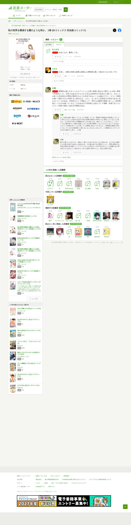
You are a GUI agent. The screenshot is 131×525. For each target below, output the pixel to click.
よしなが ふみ (21, 310)
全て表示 (48, 44)
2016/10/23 (80, 76)
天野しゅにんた (21, 275)
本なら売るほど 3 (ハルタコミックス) (28, 330)
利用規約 (66, 476)
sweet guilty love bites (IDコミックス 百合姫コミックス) (28, 261)
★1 (65, 76)
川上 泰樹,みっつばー (23, 356)
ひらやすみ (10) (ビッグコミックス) (28, 385)
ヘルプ (38, 483)
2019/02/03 (77, 56)
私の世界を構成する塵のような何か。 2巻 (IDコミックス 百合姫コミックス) (29, 228)
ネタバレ (59, 44)
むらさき (55, 49)
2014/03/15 (80, 109)
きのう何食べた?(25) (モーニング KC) (29, 308)
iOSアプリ (51, 486)
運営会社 (38, 479)
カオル (54, 69)
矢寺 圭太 (20, 367)
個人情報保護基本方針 (52, 479)
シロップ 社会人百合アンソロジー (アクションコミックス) (29, 283)
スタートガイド (55, 476)
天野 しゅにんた (18, 21)
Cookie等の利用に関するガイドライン (74, 479)
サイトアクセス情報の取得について (100, 479)
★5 (65, 110)
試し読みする (25, 74)
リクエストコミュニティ (78, 483)
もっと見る (34, 298)
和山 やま (20, 345)
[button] (66, 9)
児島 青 (19, 332)
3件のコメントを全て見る (61, 157)
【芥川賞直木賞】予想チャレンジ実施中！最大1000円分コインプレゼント (33, 25)
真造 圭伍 (20, 387)
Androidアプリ (40, 486)
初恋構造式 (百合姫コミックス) (27, 216)
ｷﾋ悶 (54, 88)
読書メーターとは (41, 476)
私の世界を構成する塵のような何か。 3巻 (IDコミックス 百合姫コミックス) (29, 250)
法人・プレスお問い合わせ (59, 483)
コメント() (68, 56)
